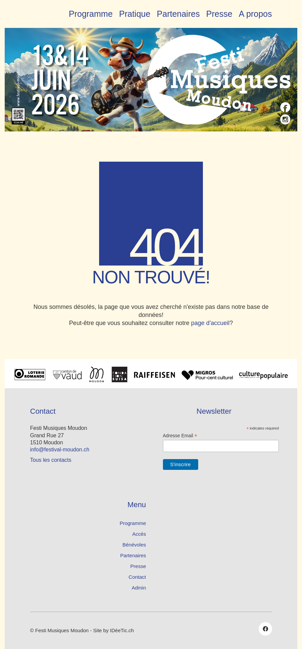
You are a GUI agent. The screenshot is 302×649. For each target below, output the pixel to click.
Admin (139, 588)
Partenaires (133, 555)
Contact (137, 577)
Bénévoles (134, 544)
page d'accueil (210, 323)
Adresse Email (180, 436)
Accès (139, 534)
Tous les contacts (51, 460)
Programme (133, 523)
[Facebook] (265, 629)
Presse (138, 566)
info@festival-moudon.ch (59, 449)
